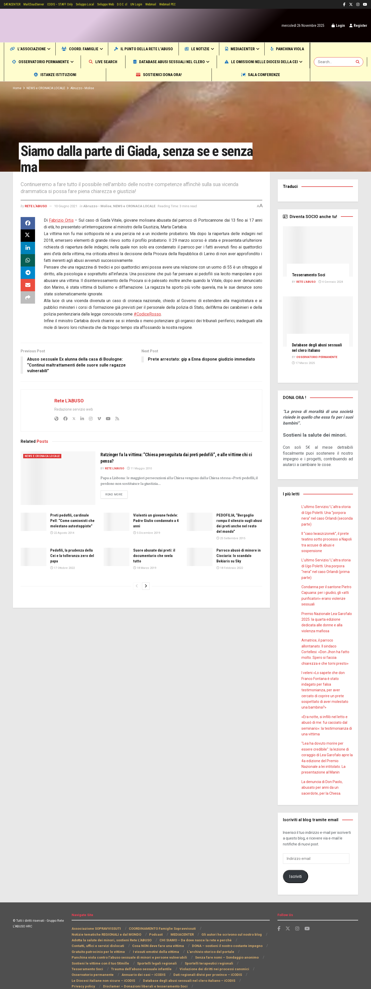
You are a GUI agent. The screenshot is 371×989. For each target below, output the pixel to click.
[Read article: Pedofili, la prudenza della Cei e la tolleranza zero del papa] (33, 557)
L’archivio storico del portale (207, 934)
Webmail (169, 4)
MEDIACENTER (277, 49)
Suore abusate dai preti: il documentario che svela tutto (155, 555)
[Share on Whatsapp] (28, 260)
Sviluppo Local (97, 4)
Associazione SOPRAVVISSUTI (96, 911)
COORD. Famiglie (91, 49)
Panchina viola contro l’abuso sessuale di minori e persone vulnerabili (128, 940)
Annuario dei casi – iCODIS (93, 957)
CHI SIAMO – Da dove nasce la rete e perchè (195, 923)
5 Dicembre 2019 (145, 533)
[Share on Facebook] (28, 223)
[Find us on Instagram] (297, 912)
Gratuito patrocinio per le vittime (97, 934)
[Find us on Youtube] (307, 912)
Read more (117, 494)
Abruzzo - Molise (84, 88)
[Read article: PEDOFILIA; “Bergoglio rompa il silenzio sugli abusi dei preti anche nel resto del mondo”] (200, 522)
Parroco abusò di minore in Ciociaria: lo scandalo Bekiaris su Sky (239, 555)
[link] (61, 220)
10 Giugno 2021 (70, 206)
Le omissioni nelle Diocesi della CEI (55, 74)
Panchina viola (32, 62)
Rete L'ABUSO (37, 206)
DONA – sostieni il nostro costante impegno (224, 928)
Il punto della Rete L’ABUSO (165, 49)
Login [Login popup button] (336, 25)
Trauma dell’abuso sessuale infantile (104, 952)
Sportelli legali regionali (155, 946)
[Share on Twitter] (28, 235)
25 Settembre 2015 (230, 538)
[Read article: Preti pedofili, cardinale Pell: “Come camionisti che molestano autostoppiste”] (33, 522)
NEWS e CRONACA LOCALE (47, 88)
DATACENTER (14, 4)
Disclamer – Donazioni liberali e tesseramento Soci (112, 969)
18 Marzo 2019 (144, 568)
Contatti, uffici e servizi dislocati (97, 928)
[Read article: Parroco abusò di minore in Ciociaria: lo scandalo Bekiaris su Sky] (200, 557)
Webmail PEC (188, 4)
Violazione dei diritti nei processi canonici (174, 952)
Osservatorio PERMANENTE (317, 357)
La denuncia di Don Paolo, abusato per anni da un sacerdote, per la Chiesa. (322, 770)
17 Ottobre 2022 (62, 568)
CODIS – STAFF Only (68, 4)
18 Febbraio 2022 (229, 568)
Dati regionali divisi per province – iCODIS (155, 957)
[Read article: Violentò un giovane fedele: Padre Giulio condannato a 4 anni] (116, 522)
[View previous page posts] (137, 586)
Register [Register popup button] (357, 25)
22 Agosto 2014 (62, 538)
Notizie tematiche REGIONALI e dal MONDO (106, 917)
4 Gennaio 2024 (332, 282)
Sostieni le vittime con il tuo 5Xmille (100, 946)
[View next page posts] (146, 586)
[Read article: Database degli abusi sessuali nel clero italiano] (318, 321)
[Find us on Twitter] (287, 911)
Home (17, 88)
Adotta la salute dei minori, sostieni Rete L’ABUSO (112, 923)
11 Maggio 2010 (141, 468)
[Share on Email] (28, 285)
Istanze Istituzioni (142, 74)
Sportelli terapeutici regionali (205, 946)
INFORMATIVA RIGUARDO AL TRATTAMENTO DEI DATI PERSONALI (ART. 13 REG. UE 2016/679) (148, 975)
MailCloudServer (39, 4)
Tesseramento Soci (310, 275)
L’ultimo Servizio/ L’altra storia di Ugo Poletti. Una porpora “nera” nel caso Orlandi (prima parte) (327, 566)
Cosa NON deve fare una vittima (155, 928)
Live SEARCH (174, 62)
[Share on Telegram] (28, 273)
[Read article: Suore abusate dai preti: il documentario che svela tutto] (116, 557)
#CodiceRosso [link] (147, 314)
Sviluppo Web (119, 4)
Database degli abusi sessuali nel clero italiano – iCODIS (117, 963)
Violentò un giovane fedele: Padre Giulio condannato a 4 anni (152, 520)
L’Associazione (32, 49)
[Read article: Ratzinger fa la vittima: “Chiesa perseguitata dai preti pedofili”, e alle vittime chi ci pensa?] (58, 478)
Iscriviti (295, 859)
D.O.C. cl (138, 4)
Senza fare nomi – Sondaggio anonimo (222, 940)
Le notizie (228, 49)
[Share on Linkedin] (28, 248)
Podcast (155, 917)
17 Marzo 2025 (303, 363)
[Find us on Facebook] (278, 912)
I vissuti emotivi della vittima (153, 934)
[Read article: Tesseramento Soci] (318, 251)
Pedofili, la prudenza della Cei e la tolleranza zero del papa (71, 555)
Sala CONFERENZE (275, 74)
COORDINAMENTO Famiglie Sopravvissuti (162, 911)
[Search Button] (358, 62)
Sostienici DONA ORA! (209, 74)
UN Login (153, 4)
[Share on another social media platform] (28, 297)
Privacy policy (180, 963)
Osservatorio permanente (102, 62)
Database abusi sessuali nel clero (251, 62)
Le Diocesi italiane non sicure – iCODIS (228, 957)
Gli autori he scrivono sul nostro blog (231, 917)
